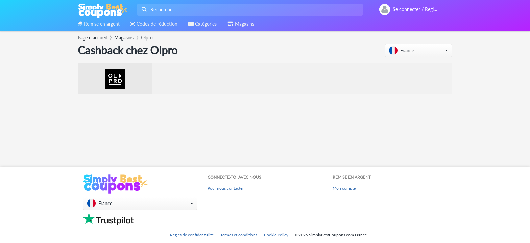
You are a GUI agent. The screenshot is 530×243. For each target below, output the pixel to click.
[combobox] (248, 9)
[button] (418, 50)
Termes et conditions (238, 234)
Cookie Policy (276, 234)
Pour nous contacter (226, 188)
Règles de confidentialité (192, 234)
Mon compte (344, 188)
